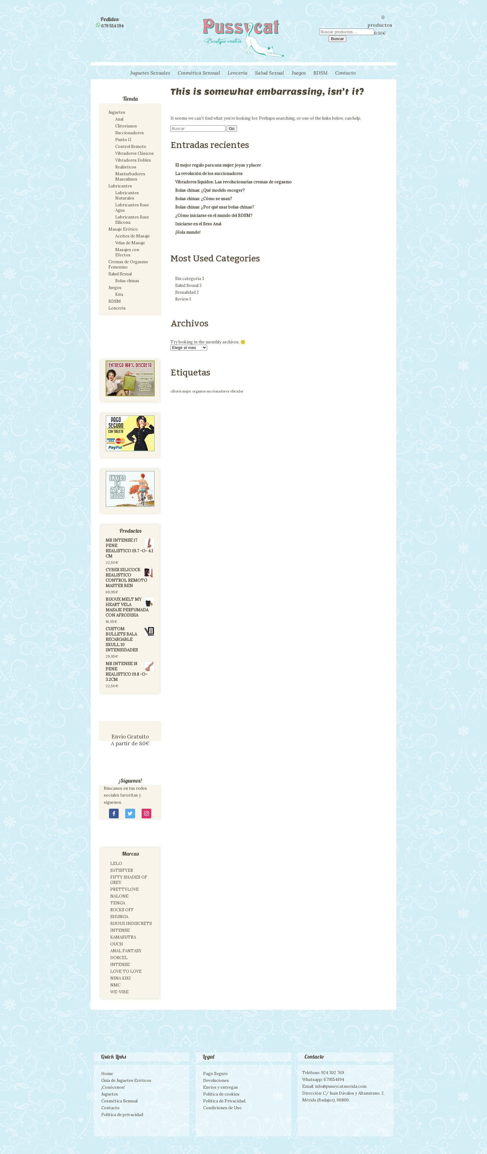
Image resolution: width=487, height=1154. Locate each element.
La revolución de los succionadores (209, 173)
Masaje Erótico (123, 229)
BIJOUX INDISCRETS (131, 923)
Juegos (299, 73)
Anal (119, 119)
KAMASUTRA (123, 937)
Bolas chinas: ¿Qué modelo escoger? (210, 190)
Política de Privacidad (224, 1101)
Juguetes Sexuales (150, 73)
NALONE (119, 896)
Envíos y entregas (220, 1087)
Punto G (123, 139)
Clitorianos (126, 126)
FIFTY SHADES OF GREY (128, 880)
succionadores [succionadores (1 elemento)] (218, 391)
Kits (119, 294)
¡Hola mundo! (187, 232)
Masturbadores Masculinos (130, 176)
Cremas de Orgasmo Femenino (128, 264)
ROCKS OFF (122, 910)
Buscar (337, 38)
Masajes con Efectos (127, 252)
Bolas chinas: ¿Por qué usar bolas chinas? (214, 207)
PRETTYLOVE (124, 889)
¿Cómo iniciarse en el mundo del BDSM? (214, 215)
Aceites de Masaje (132, 236)
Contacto (345, 73)
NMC (115, 985)
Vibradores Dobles (133, 160)
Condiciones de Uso (222, 1107)
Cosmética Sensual (199, 73)
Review (183, 299)
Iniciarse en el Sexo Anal (198, 224)
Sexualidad (187, 292)
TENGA (117, 903)
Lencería (116, 308)
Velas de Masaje (130, 243)
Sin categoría (189, 278)
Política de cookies (221, 1094)
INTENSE (120, 930)
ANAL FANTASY (126, 951)
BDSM (320, 73)
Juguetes (116, 112)
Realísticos (125, 167)
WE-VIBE (119, 992)
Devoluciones (216, 1080)
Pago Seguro (215, 1073)
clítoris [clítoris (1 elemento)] (176, 391)
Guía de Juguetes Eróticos (126, 1080)
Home (107, 1073)
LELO (116, 863)
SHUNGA (119, 916)
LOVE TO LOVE (126, 971)
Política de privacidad (122, 1114)
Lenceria (238, 73)
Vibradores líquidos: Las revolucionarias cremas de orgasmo (233, 182)
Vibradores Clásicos (134, 153)
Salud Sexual (269, 73)
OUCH (116, 944)
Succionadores (129, 133)
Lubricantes (120, 186)
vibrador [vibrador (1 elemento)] (237, 391)
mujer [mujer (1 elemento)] (186, 391)
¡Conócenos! (113, 1087)
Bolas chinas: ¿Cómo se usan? (203, 198)
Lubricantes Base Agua (132, 207)
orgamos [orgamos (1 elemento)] (199, 391)
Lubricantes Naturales (127, 195)
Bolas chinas (127, 280)
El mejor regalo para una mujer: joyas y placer (218, 165)
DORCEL (119, 957)
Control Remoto (130, 146)
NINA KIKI (120, 978)
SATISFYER (121, 870)
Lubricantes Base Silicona (132, 219)
